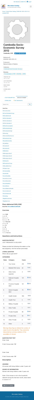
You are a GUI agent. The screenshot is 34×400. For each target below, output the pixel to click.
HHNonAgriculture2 (7, 155)
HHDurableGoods (7, 115)
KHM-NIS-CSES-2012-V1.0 (23, 11)
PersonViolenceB (7, 193)
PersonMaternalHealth (8, 188)
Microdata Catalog (13, 5)
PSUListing (5, 196)
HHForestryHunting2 (7, 130)
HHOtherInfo (6, 161)
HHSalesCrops (6, 168)
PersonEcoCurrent (7, 178)
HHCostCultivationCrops (8, 113)
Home (3, 11)
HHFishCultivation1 (7, 118)
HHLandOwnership (7, 140)
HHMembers (6, 150)
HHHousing (5, 133)
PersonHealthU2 (6, 183)
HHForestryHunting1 (7, 128)
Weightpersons (6, 201)
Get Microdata (20, 53)
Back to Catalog (8, 385)
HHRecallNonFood (7, 166)
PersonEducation (7, 181)
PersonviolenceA (7, 191)
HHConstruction (6, 110)
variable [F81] (5, 13)
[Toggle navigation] (31, 6)
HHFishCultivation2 (7, 120)
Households (5, 173)
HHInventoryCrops (7, 138)
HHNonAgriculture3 (7, 158)
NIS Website (16, 1)
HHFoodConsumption (8, 125)
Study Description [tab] (10, 97)
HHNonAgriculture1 (7, 153)
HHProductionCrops (7, 163)
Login (28, 1)
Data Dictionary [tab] (21, 97)
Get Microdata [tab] (18, 100)
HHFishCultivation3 (7, 123)
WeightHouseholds (7, 198)
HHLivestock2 (6, 148)
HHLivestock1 (6, 145)
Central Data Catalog (11, 11)
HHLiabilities (5, 143)
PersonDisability (6, 176)
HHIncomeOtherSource (8, 135)
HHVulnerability (6, 171)
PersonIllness (6, 186)
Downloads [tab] (8, 100)
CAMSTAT (22, 1)
